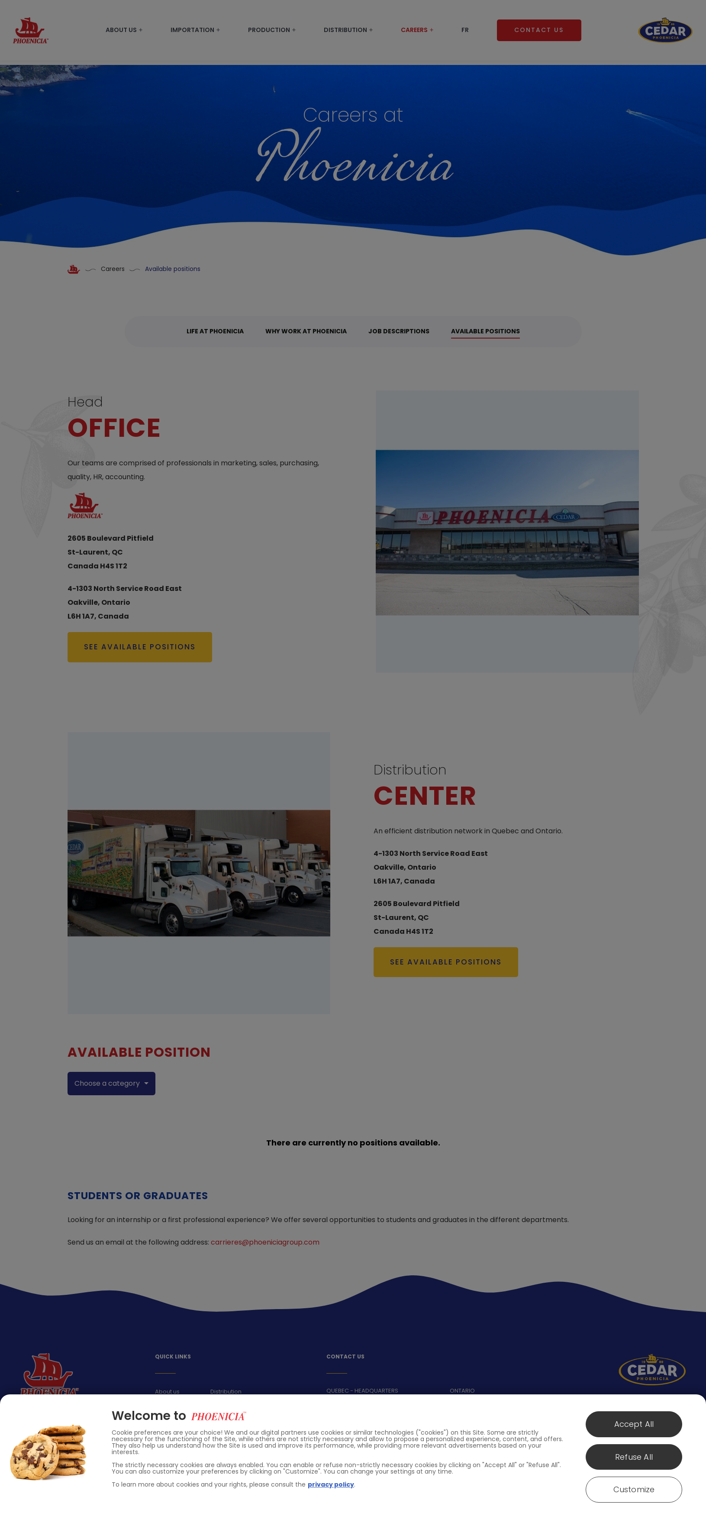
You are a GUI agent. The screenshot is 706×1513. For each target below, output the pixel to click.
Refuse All (634, 1457)
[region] (353, 1453)
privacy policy (331, 1484)
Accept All (634, 1424)
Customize (634, 1489)
